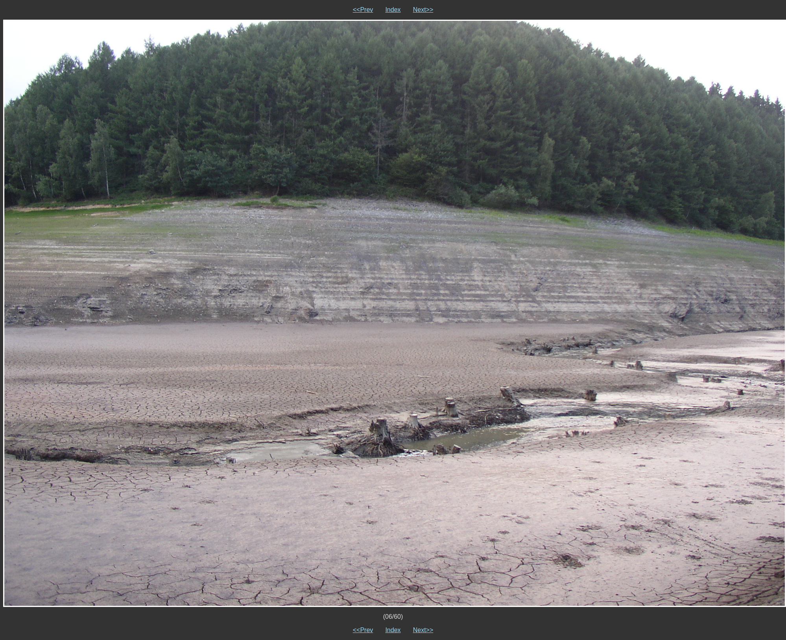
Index (392, 9)
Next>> (423, 9)
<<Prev (363, 9)
